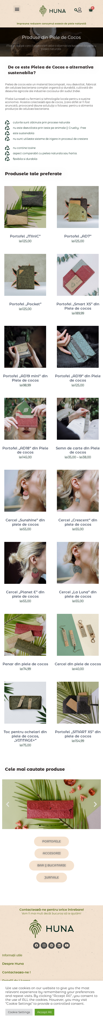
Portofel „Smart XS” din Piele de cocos (77, 306)
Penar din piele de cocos (25, 664)
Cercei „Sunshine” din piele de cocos (25, 522)
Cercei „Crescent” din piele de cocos (77, 522)
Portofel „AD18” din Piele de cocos (25, 450)
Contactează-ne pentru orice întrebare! (51, 909)
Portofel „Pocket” (25, 304)
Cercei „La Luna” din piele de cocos (78, 594)
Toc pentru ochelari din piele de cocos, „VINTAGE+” (25, 736)
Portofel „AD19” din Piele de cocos (78, 378)
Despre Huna (13, 964)
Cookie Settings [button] (19, 1012)
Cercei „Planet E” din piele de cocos (25, 594)
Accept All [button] (44, 1012)
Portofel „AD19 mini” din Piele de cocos (25, 378)
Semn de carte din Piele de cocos (78, 450)
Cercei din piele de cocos (78, 664)
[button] (16, 9)
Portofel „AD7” (77, 236)
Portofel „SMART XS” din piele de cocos (78, 734)
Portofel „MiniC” (25, 236)
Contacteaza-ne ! (16, 972)
